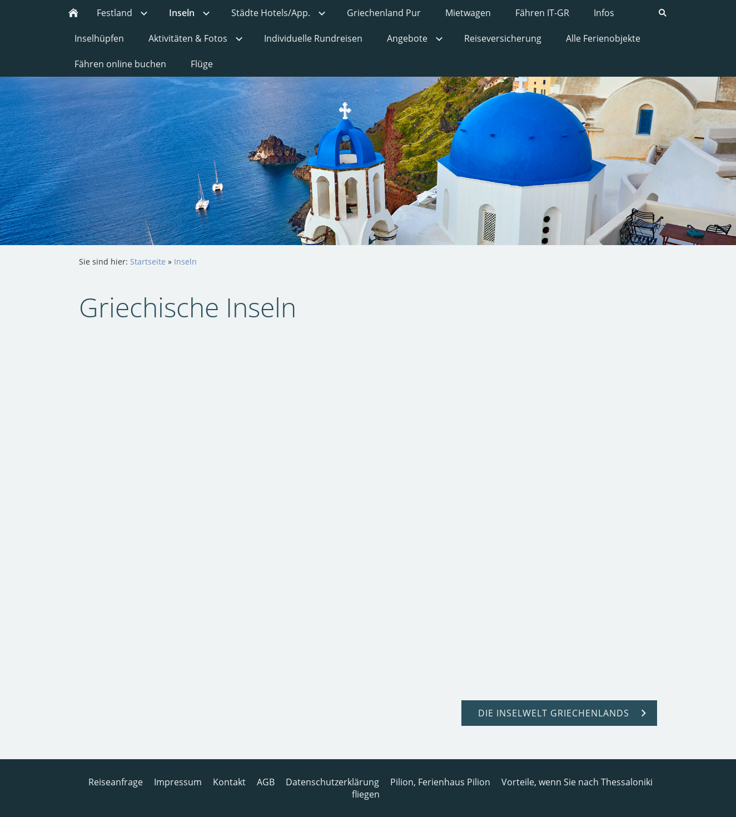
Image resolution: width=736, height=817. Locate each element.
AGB (266, 782)
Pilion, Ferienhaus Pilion (440, 782)
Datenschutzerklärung (332, 782)
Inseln (185, 261)
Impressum (178, 782)
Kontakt (229, 782)
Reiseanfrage (115, 782)
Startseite (148, 261)
